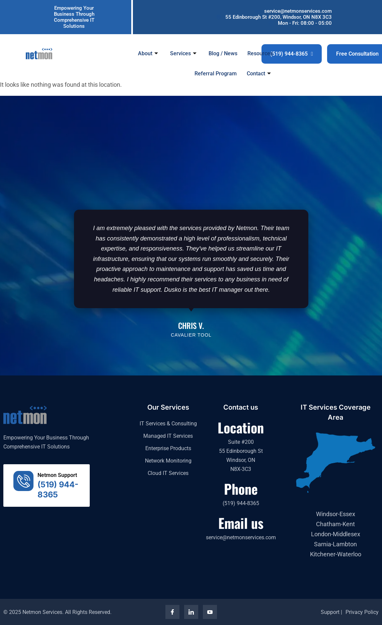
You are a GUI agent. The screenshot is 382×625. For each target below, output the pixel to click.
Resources (260, 53)
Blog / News (223, 53)
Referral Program (216, 73)
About (148, 53)
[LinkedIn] (191, 612)
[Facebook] (172, 612)
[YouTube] (210, 612)
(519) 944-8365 (291, 54)
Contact (259, 73)
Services (183, 53)
